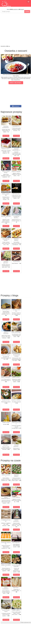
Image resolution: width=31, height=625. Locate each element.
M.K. (30, 622)
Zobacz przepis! (6, 135)
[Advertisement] (15, 29)
